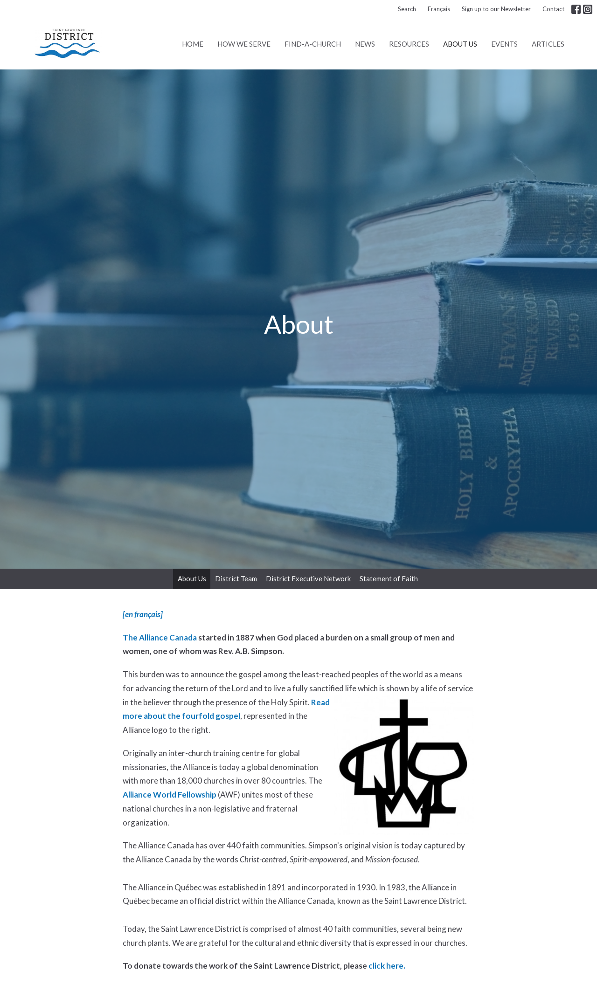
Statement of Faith (389, 578)
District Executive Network (308, 578)
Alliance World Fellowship (169, 794)
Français (439, 9)
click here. (386, 965)
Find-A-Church (313, 44)
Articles (548, 44)
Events (504, 44)
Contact (553, 9)
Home (192, 44)
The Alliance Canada (160, 637)
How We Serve (244, 44)
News (365, 44)
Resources (409, 44)
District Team (236, 578)
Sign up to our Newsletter (496, 9)
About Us (460, 44)
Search (407, 9)
